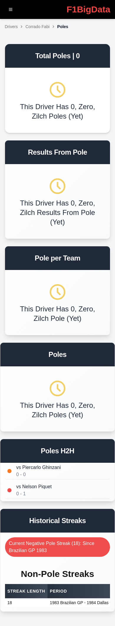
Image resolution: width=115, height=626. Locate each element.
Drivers (11, 26)
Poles (62, 26)
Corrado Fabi (37, 26)
